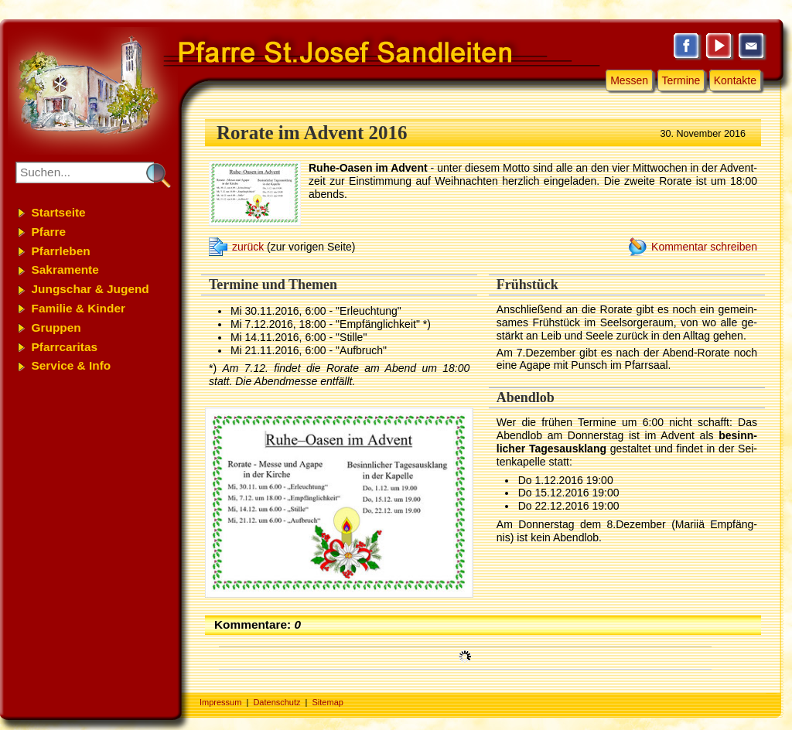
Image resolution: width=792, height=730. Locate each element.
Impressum (220, 702)
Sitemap (327, 702)
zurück (248, 246)
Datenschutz (276, 702)
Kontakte (735, 80)
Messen (629, 80)
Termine (681, 80)
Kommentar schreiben (704, 246)
